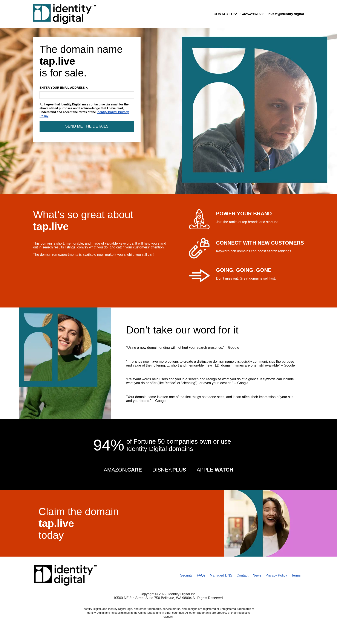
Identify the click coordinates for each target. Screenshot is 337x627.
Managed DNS (221, 575)
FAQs (201, 575)
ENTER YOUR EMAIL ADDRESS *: (87, 92)
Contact (242, 575)
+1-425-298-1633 (251, 14)
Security (186, 575)
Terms (296, 575)
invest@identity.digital (286, 14)
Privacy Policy (276, 575)
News (257, 575)
